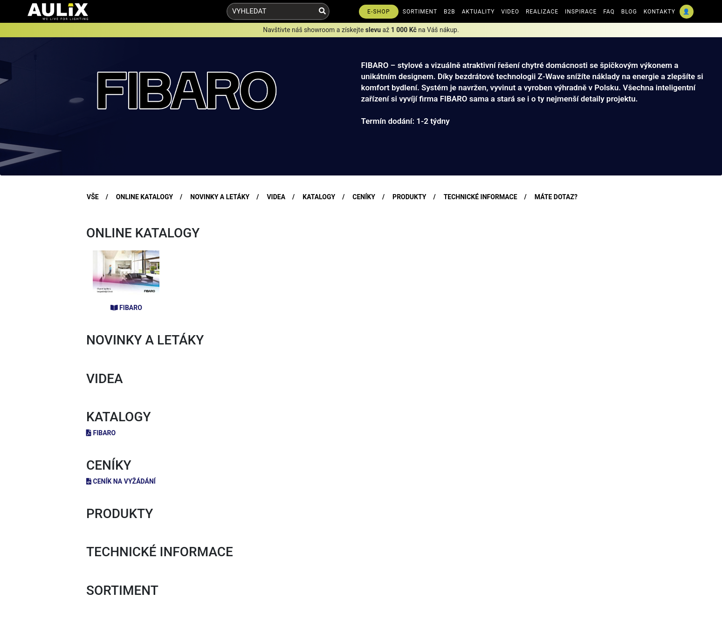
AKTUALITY (478, 11)
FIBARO (126, 307)
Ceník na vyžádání (121, 481)
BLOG (629, 11)
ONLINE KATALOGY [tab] (144, 197)
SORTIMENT (420, 11)
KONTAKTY (659, 11)
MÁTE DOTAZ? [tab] (556, 197)
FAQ (609, 11)
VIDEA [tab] (276, 197)
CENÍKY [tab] (363, 197)
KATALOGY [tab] (319, 197)
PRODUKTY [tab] (409, 197)
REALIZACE (542, 11)
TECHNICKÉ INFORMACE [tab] (480, 197)
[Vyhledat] (322, 11)
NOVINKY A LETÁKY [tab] (219, 197)
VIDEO (510, 11)
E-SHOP (378, 11)
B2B (449, 11)
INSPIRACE (581, 11)
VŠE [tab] (93, 197)
